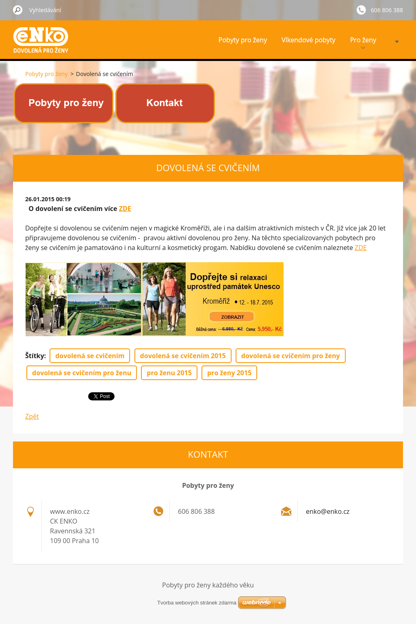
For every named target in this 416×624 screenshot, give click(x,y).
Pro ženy (363, 42)
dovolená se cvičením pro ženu (81, 372)
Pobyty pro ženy (243, 39)
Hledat (18, 9)
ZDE (125, 208)
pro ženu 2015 (169, 372)
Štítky (34, 355)
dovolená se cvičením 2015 (183, 355)
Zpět (32, 416)
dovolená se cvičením (89, 355)
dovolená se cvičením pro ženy (290, 355)
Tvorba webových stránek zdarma (196, 603)
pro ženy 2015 (229, 372)
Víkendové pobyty (308, 39)
